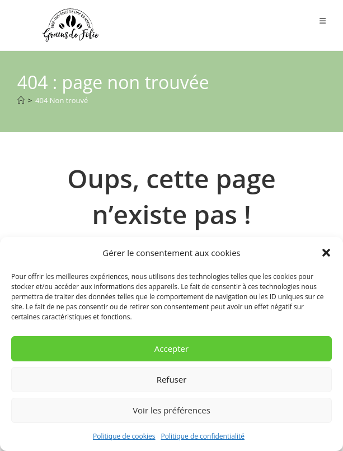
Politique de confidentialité (203, 436)
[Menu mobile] (322, 21)
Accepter (171, 348)
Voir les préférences (171, 410)
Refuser (172, 379)
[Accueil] (21, 100)
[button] (326, 252)
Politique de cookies (124, 436)
